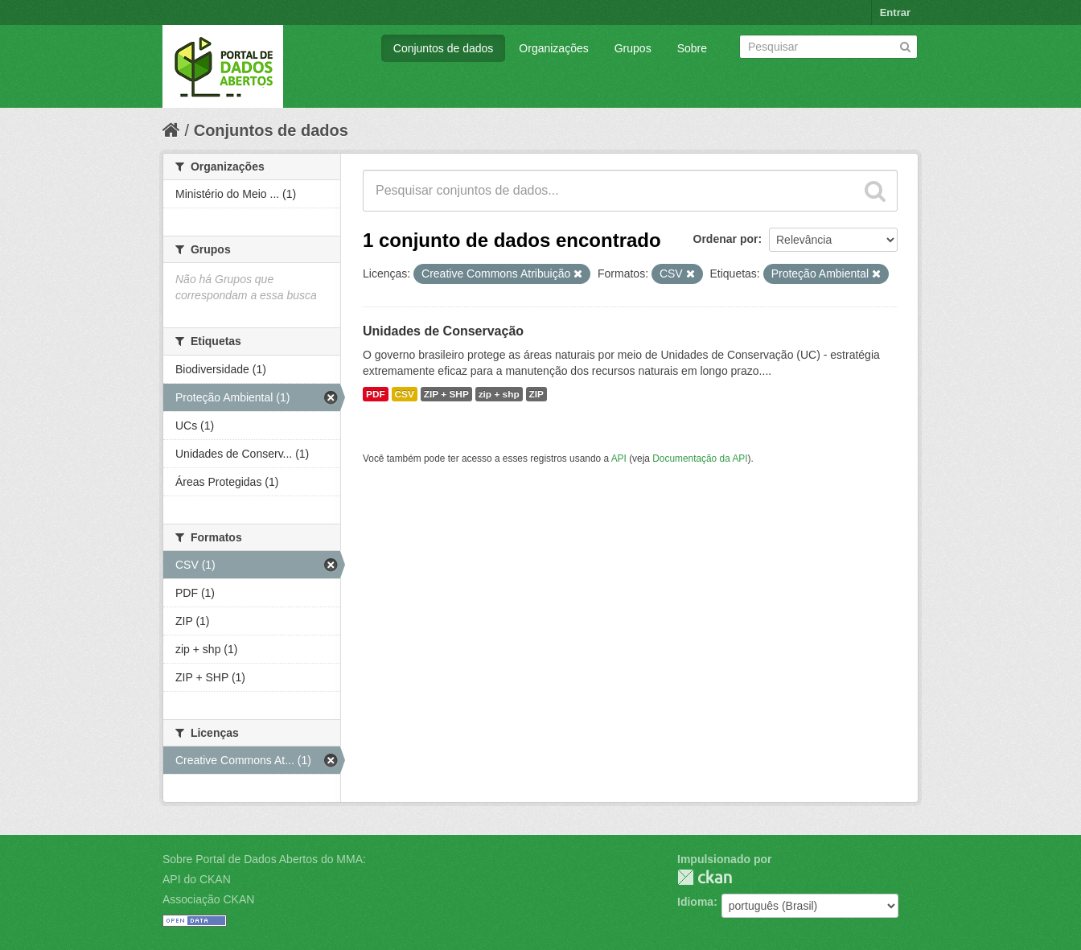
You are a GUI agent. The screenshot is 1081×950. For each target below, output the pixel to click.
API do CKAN (196, 879)
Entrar (895, 12)
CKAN (704, 877)
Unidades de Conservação (443, 331)
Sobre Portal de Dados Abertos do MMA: (264, 859)
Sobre (692, 48)
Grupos (632, 48)
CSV (404, 394)
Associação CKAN (208, 899)
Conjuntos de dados (443, 48)
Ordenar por (725, 238)
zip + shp (499, 394)
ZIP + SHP (446, 394)
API (619, 458)
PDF (375, 394)
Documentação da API (699, 458)
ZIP (536, 394)
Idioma (695, 901)
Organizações (553, 48)
